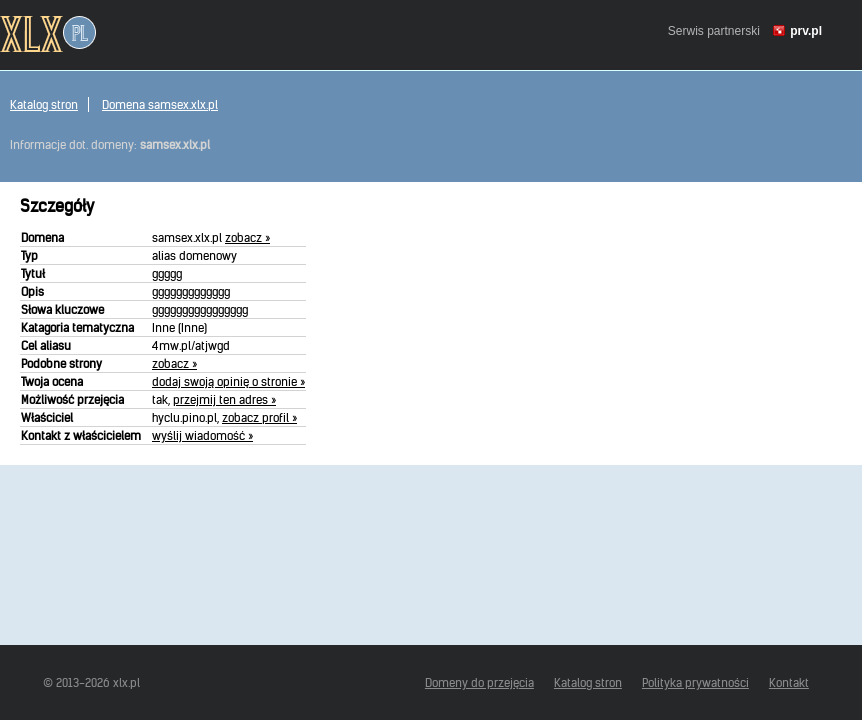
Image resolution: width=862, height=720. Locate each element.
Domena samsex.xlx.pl (160, 104)
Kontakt (789, 682)
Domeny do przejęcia (479, 682)
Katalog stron (44, 104)
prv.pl (806, 31)
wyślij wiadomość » (202, 435)
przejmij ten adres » (224, 399)
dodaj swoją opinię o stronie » (228, 381)
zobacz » (247, 237)
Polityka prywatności (695, 682)
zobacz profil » (259, 417)
